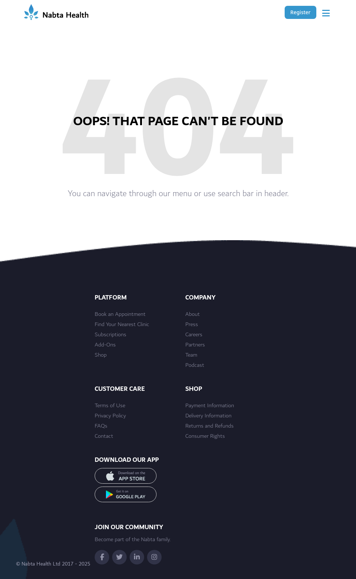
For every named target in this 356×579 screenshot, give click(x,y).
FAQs (101, 426)
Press (191, 324)
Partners (195, 345)
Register (300, 12)
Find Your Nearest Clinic (122, 324)
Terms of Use (110, 405)
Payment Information (209, 405)
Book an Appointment (120, 314)
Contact (104, 436)
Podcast (194, 365)
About (192, 314)
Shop (101, 355)
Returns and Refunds (209, 426)
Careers (193, 334)
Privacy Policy (110, 416)
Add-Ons (105, 345)
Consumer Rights (205, 436)
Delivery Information (208, 416)
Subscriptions (110, 334)
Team (191, 355)
